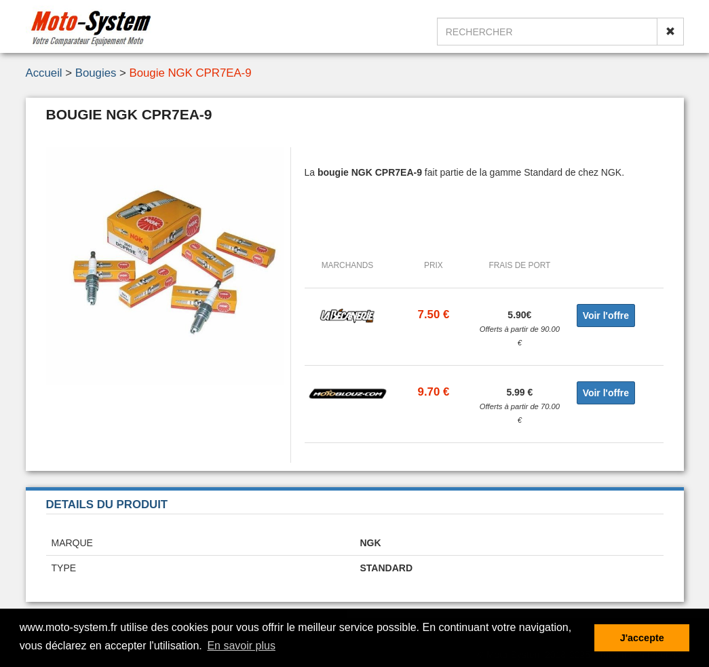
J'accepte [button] (642, 637)
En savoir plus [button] (241, 645)
